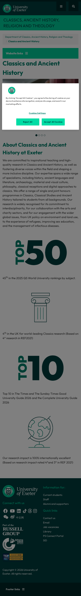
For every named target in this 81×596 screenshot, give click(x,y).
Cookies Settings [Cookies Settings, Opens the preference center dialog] (37, 113)
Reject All (27, 122)
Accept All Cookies (53, 122)
